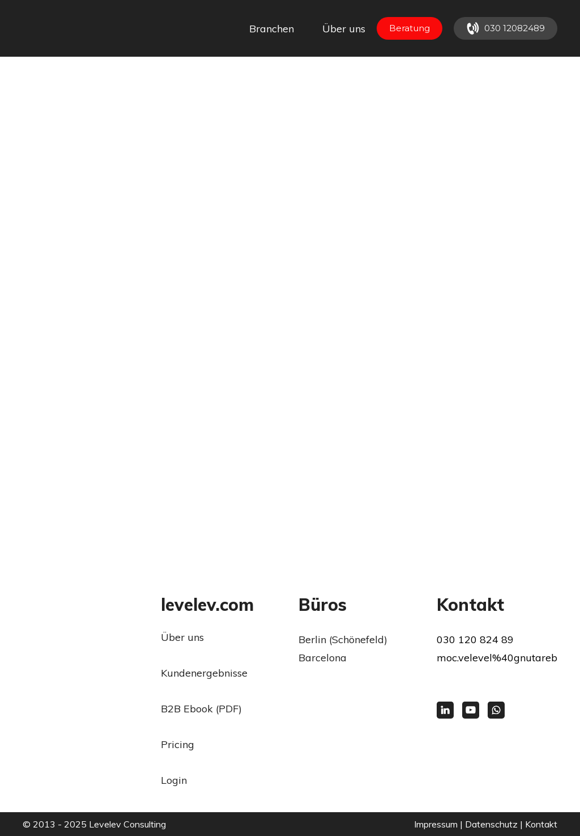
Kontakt (541, 824)
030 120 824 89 (475, 639)
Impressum (436, 824)
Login (174, 780)
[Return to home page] (66, 28)
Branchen (271, 28)
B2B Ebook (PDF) (201, 708)
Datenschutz (491, 824)
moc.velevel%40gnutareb (497, 657)
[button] (409, 28)
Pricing (177, 744)
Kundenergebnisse (204, 672)
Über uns (343, 28)
